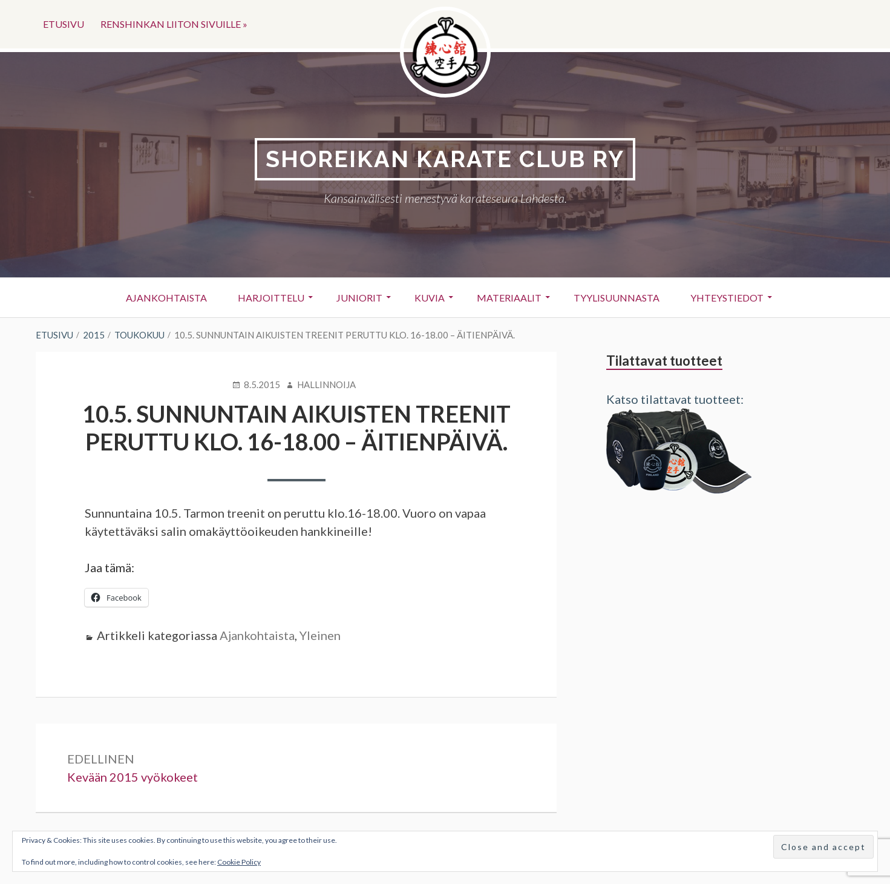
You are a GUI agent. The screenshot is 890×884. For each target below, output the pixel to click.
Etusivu (63, 24)
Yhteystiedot (727, 297)
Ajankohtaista (166, 297)
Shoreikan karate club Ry (445, 159)
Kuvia (429, 297)
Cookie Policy (239, 861)
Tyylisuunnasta (616, 297)
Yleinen (320, 635)
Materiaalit (509, 297)
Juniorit (359, 297)
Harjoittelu (271, 297)
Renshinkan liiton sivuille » (173, 24)
